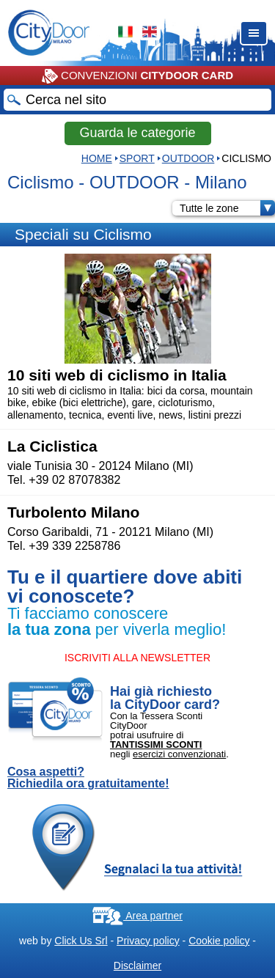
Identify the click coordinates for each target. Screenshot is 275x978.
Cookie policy (218, 940)
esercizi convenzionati (179, 754)
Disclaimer (137, 965)
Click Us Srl (80, 940)
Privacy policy (148, 940)
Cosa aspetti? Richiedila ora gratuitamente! (88, 778)
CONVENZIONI (137, 76)
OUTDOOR (188, 158)
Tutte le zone (227, 208)
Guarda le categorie (137, 132)
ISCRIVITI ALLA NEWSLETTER (137, 657)
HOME (96, 158)
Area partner (137, 916)
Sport (137, 158)
